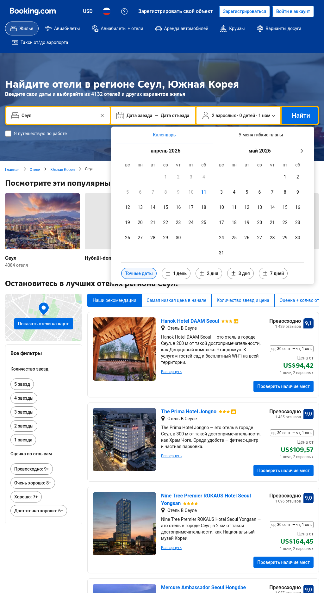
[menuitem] (22, 28)
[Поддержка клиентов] (124, 11)
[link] (43, 370)
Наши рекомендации (114, 286)
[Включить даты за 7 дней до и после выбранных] (273, 259)
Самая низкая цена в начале (176, 286)
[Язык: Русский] (106, 11)
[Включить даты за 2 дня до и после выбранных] (209, 259)
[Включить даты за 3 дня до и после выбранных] (240, 259)
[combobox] (58, 101)
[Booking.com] (33, 11)
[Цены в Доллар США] (88, 11)
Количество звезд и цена (243, 286)
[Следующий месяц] (301, 137)
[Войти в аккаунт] (293, 11)
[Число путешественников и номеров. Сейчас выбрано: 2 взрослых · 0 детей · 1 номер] (238, 101)
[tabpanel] (212, 199)
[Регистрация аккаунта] (244, 11)
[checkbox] (165, 163)
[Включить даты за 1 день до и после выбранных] (176, 259)
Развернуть (171, 358)
